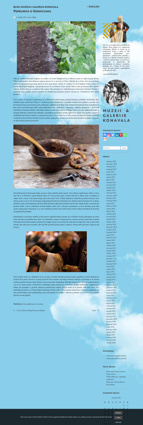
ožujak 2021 (110, 311)
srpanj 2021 (110, 301)
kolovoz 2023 (111, 238)
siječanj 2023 (111, 256)
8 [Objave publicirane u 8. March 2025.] (123, 408)
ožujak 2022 (110, 280)
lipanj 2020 (110, 335)
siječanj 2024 (111, 224)
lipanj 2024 (110, 211)
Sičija (94, 310)
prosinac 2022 (111, 259)
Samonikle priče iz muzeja (33, 304)
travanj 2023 (111, 248)
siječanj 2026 (111, 161)
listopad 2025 (111, 169)
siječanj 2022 (111, 285)
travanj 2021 (111, 308)
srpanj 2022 (110, 269)
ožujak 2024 (110, 219)
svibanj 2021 (111, 306)
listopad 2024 (111, 201)
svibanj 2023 (111, 245)
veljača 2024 (111, 222)
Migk (34, 17)
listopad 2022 (111, 264)
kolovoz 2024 (111, 206)
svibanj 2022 (111, 274)
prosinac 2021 (111, 287)
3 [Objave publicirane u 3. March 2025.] (104, 408)
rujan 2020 (110, 327)
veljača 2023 (111, 253)
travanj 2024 (111, 217)
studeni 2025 (111, 167)
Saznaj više (118, 422)
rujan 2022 (110, 266)
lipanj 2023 (110, 243)
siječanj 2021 (111, 316)
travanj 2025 (111, 185)
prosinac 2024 (111, 196)
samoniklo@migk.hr (110, 74)
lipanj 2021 (110, 303)
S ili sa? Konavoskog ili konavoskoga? (31, 310)
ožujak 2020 (110, 343)
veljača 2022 (111, 282)
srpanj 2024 (110, 209)
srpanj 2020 (110, 332)
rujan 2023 (110, 235)
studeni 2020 (111, 322)
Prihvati (118, 413)
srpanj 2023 (110, 240)
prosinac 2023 (111, 227)
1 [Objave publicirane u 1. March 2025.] (123, 405)
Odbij (118, 417)
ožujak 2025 (110, 188)
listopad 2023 (111, 232)
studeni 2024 (111, 198)
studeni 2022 (111, 261)
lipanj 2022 (110, 272)
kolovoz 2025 (111, 175)
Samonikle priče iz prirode (116, 358)
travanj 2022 (111, 277)
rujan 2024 (110, 203)
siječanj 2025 (111, 193)
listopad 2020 (111, 324)
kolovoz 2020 (111, 330)
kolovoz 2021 (111, 298)
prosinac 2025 (111, 164)
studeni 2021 (111, 290)
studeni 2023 (111, 230)
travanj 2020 (111, 340)
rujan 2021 (110, 295)
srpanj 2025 (110, 177)
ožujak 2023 (110, 251)
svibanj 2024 (111, 214)
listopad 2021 (111, 293)
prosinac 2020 (111, 319)
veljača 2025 (111, 190)
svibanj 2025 (111, 182)
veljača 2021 (111, 314)
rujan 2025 (110, 172)
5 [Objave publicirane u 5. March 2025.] (112, 408)
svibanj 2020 (111, 337)
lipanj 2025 (110, 180)
